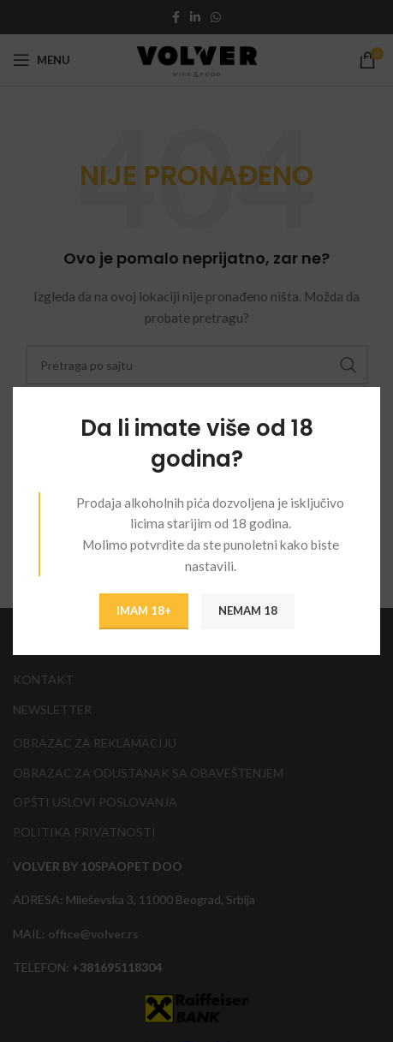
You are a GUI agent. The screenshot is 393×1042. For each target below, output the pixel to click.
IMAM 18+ (143, 610)
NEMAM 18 (247, 610)
